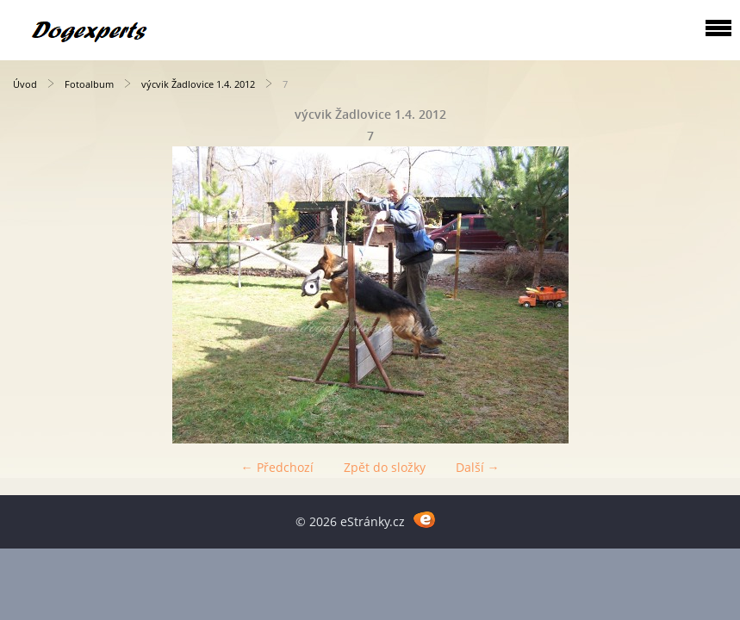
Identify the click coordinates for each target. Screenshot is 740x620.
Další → (478, 467)
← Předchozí (277, 467)
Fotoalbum (89, 84)
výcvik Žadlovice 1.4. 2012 (199, 84)
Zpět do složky (385, 467)
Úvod (25, 84)
